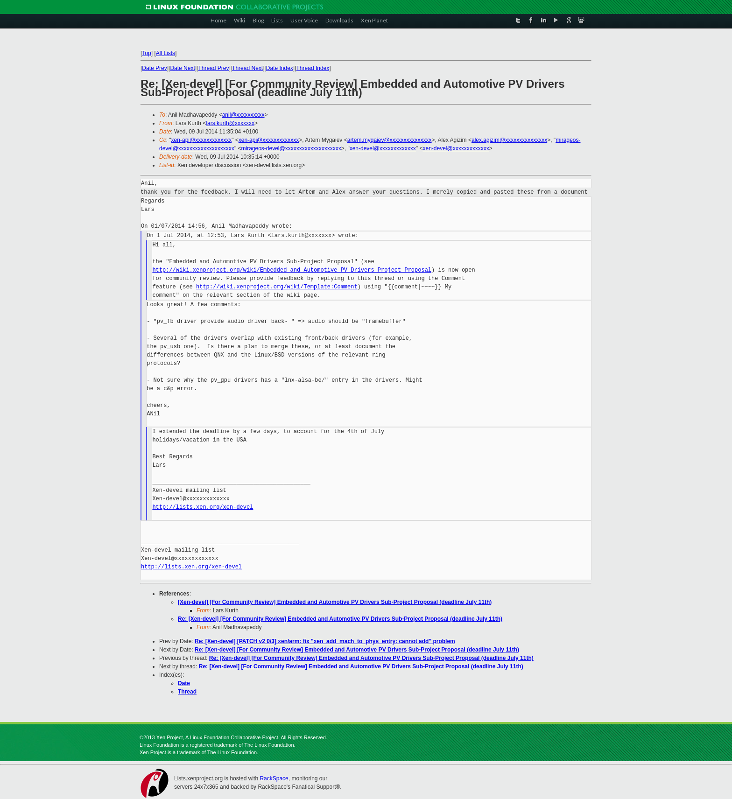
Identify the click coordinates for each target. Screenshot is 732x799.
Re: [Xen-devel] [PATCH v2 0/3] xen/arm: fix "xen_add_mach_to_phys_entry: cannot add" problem (325, 641)
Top (146, 53)
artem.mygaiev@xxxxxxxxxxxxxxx (389, 140)
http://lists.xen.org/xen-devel (202, 507)
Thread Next (247, 68)
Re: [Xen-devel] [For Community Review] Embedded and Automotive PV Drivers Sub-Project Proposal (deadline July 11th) (340, 619)
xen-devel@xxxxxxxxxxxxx (383, 148)
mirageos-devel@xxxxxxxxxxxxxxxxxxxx (291, 148)
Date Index (279, 68)
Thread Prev (213, 68)
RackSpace (274, 778)
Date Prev (154, 68)
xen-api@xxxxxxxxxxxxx (201, 140)
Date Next (182, 68)
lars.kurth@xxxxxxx (230, 123)
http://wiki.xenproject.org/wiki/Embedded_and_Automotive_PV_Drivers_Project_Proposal (291, 270)
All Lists (165, 53)
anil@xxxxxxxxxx (243, 115)
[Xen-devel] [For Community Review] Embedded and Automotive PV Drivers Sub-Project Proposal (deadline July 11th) (335, 602)
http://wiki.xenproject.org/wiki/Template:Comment (277, 287)
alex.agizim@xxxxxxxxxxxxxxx (509, 140)
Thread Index (313, 68)
